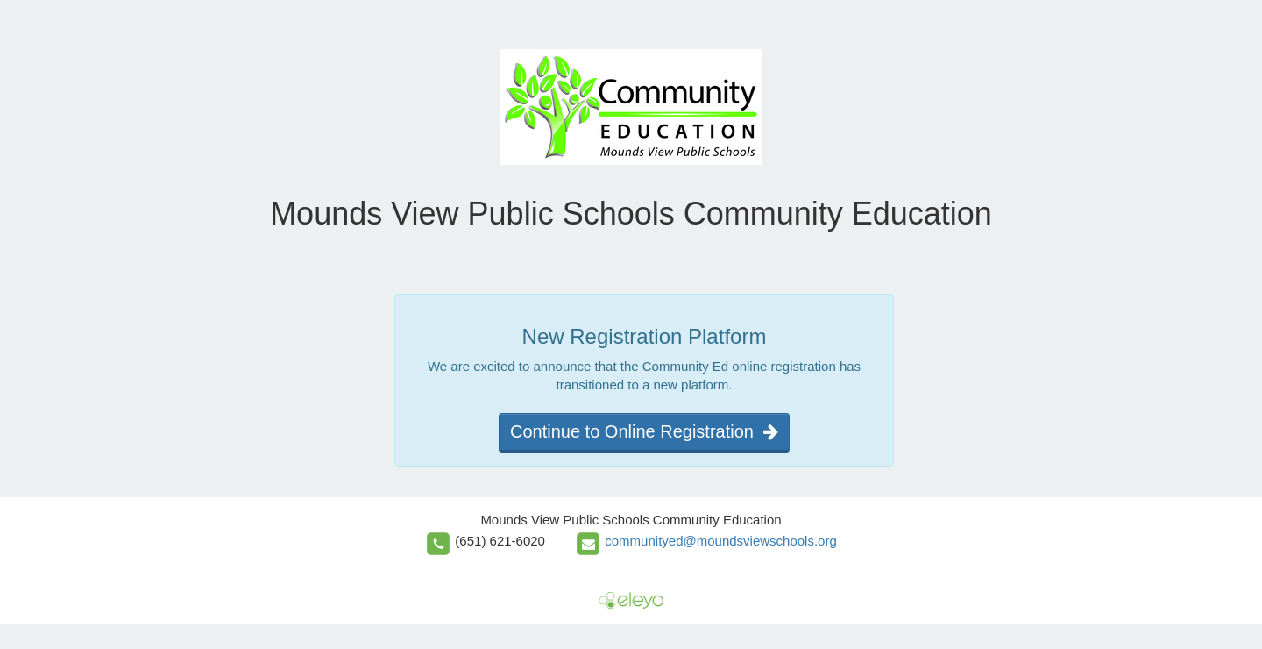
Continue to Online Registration (644, 431)
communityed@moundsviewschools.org (721, 540)
